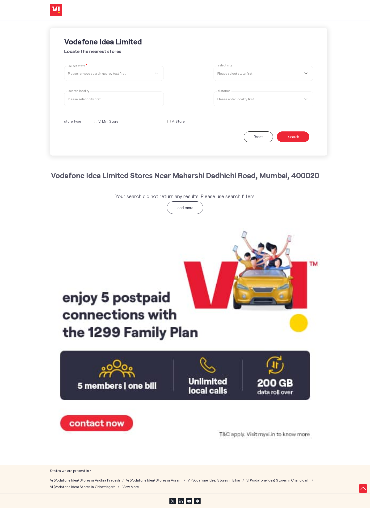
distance (224, 91)
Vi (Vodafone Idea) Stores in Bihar (214, 480)
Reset (258, 137)
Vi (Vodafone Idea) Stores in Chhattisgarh (82, 487)
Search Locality (78, 91)
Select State (77, 66)
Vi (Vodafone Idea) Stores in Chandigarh (277, 480)
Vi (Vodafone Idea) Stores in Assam (153, 480)
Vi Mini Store (108, 121)
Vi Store (178, 121)
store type (72, 121)
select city (225, 65)
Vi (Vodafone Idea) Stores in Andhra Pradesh (85, 480)
